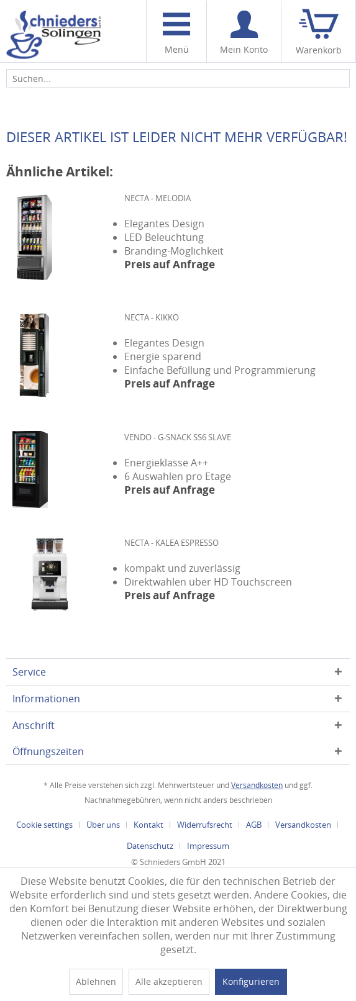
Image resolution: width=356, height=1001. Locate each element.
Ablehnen (96, 981)
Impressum (208, 845)
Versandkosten (257, 785)
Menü (176, 33)
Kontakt (148, 824)
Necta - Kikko (151, 317)
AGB (254, 824)
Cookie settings (44, 824)
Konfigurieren (251, 981)
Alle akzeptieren (169, 981)
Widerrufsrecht (204, 824)
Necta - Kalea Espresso (171, 542)
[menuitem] (176, 31)
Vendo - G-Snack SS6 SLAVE (177, 437)
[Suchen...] (178, 78)
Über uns (103, 824)
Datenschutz (150, 845)
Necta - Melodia (157, 198)
